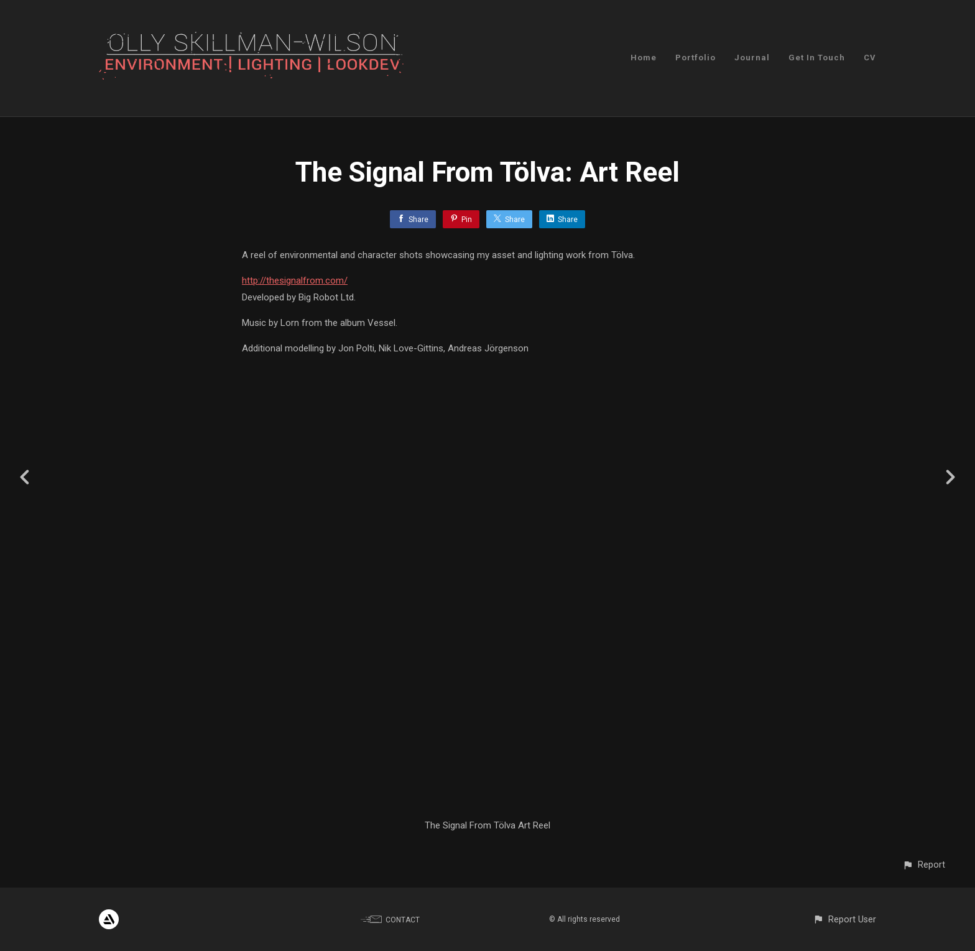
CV (870, 57)
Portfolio (695, 57)
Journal (752, 57)
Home (644, 57)
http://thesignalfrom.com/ (295, 280)
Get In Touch (816, 57)
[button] (923, 865)
